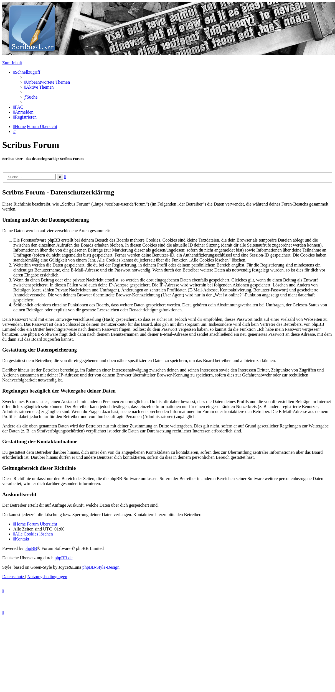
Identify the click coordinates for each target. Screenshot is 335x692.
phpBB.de (63, 557)
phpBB (30, 548)
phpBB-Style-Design (101, 567)
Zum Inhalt (12, 62)
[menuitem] (47, 82)
